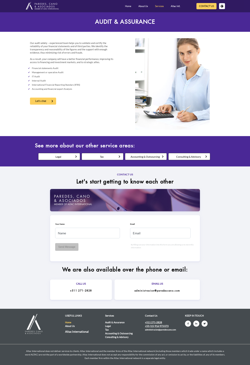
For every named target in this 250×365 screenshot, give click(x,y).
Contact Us (206, 6)
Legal (58, 156)
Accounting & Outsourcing (145, 156)
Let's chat (40, 101)
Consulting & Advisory (188, 156)
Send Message (66, 247)
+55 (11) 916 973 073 (157, 326)
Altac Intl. (175, 6)
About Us (143, 6)
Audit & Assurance (115, 322)
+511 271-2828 (81, 291)
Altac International (77, 331)
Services (159, 6)
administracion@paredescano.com (157, 291)
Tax (102, 156)
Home (128, 6)
